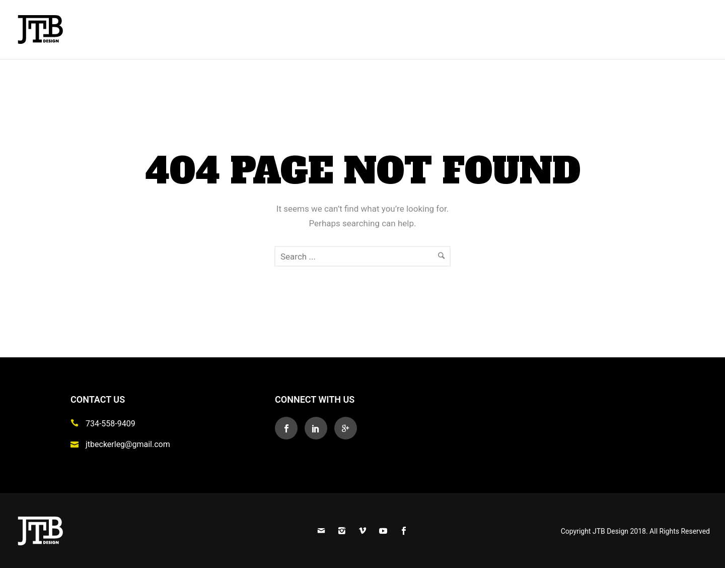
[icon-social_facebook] (289, 428)
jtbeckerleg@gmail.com (128, 444)
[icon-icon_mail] (77, 443)
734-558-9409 (110, 423)
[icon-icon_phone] (77, 423)
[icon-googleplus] (345, 428)
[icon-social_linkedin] (318, 428)
